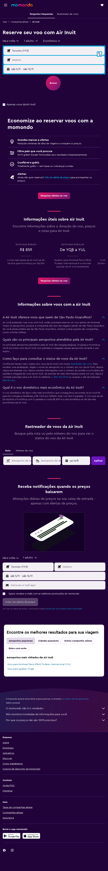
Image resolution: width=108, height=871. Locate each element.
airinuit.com (9, 380)
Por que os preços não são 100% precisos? (55, 720)
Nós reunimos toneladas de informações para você (55, 714)
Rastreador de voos (81, 364)
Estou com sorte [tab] (18, 648)
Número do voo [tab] (24, 451)
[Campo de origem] (57, 50)
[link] (54, 195)
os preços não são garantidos (75, 699)
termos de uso (52, 609)
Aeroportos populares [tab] (21, 641)
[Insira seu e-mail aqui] (57, 585)
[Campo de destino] (57, 60)
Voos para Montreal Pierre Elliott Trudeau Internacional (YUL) (39, 664)
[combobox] (11, 41)
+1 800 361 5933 (59, 377)
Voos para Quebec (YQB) (20, 669)
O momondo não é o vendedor (55, 708)
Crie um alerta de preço (57, 177)
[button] (5, 5)
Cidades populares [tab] (48, 641)
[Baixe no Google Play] (11, 836)
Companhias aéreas (19, 22)
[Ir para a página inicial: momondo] (22, 5)
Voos (5, 22)
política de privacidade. (71, 609)
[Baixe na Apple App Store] (31, 836)
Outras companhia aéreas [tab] (78, 641)
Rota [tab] (8, 451)
